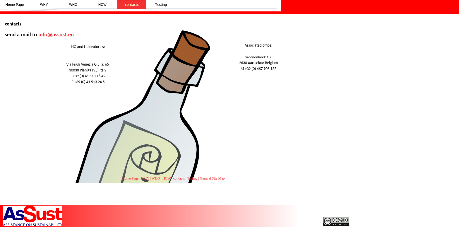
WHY (145, 178)
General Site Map (212, 178)
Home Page (130, 178)
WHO (156, 178)
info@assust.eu (56, 34)
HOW (166, 178)
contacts (179, 178)
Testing (192, 178)
